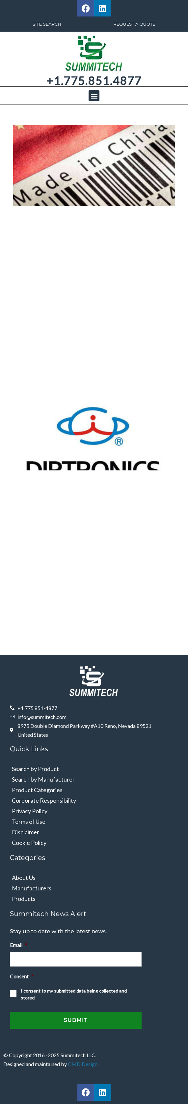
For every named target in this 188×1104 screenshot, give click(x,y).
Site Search (47, 24)
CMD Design (82, 1064)
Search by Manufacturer (43, 779)
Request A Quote (134, 24)
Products (24, 898)
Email (18, 945)
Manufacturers (31, 888)
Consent (22, 976)
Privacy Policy (29, 811)
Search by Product (35, 768)
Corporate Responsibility (44, 800)
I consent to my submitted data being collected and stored (74, 994)
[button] (94, 95)
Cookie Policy (29, 842)
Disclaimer (25, 832)
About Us (24, 877)
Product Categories (37, 789)
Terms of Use (28, 821)
